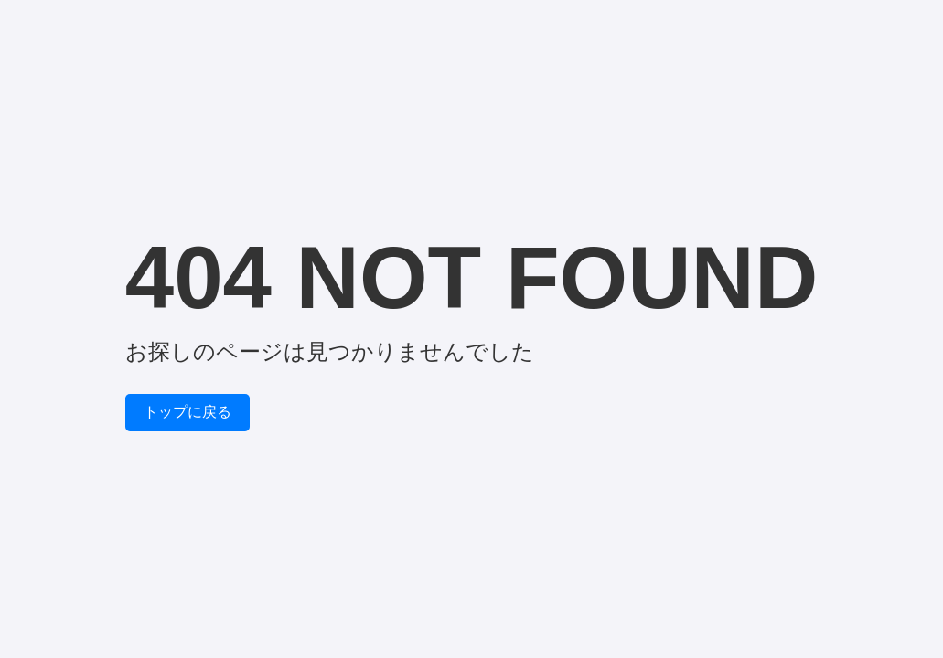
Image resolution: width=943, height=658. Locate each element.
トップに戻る (187, 411)
